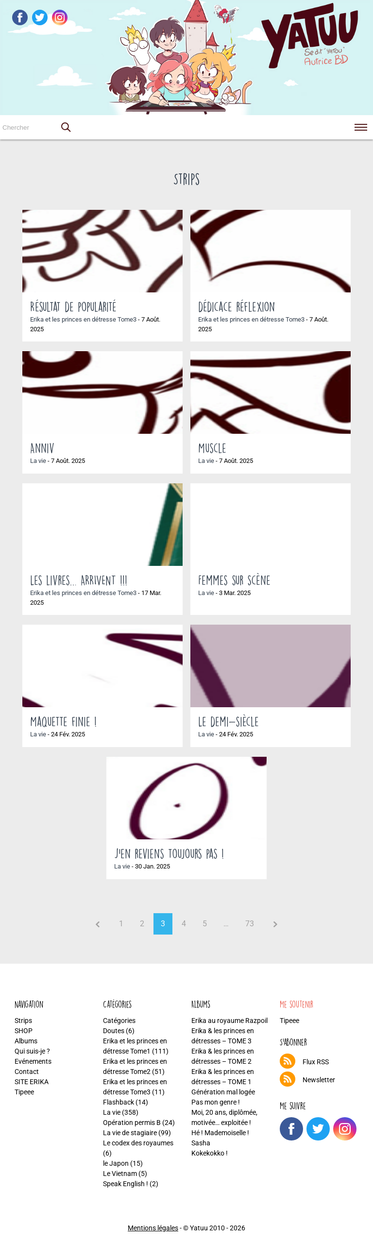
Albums (26, 1041)
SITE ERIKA (32, 1082)
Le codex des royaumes (138, 1143)
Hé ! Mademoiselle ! (220, 1133)
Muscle (212, 448)
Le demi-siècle (228, 721)
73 (249, 923)
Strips (23, 1020)
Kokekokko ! (209, 1153)
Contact (27, 1071)
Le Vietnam (120, 1173)
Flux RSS (316, 1062)
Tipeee (24, 1092)
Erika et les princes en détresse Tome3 (83, 319)
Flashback (118, 1102)
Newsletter (319, 1080)
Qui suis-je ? (32, 1051)
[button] (65, 127)
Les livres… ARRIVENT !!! (78, 580)
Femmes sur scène (234, 580)
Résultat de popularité (73, 306)
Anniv (42, 448)
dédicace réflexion (236, 306)
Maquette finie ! (63, 721)
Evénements (33, 1061)
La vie (38, 460)
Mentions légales (153, 1228)
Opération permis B (132, 1122)
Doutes (113, 1031)
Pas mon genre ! (215, 1102)
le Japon (116, 1163)
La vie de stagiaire (130, 1133)
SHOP (24, 1031)
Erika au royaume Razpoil (229, 1020)
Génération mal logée (223, 1092)
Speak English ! (125, 1184)
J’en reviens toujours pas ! (169, 853)
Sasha (200, 1143)
